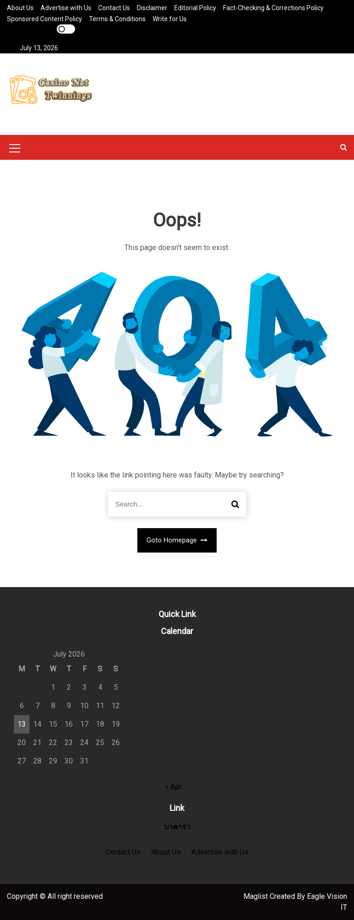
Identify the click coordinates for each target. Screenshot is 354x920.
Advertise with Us (66, 8)
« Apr (173, 786)
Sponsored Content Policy (44, 19)
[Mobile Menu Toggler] (14, 149)
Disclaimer (152, 8)
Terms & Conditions (117, 19)
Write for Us (170, 19)
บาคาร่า (177, 826)
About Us (20, 8)
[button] (343, 147)
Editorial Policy (195, 8)
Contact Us (114, 8)
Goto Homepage (177, 540)
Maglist (256, 896)
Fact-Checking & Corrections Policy (273, 8)
